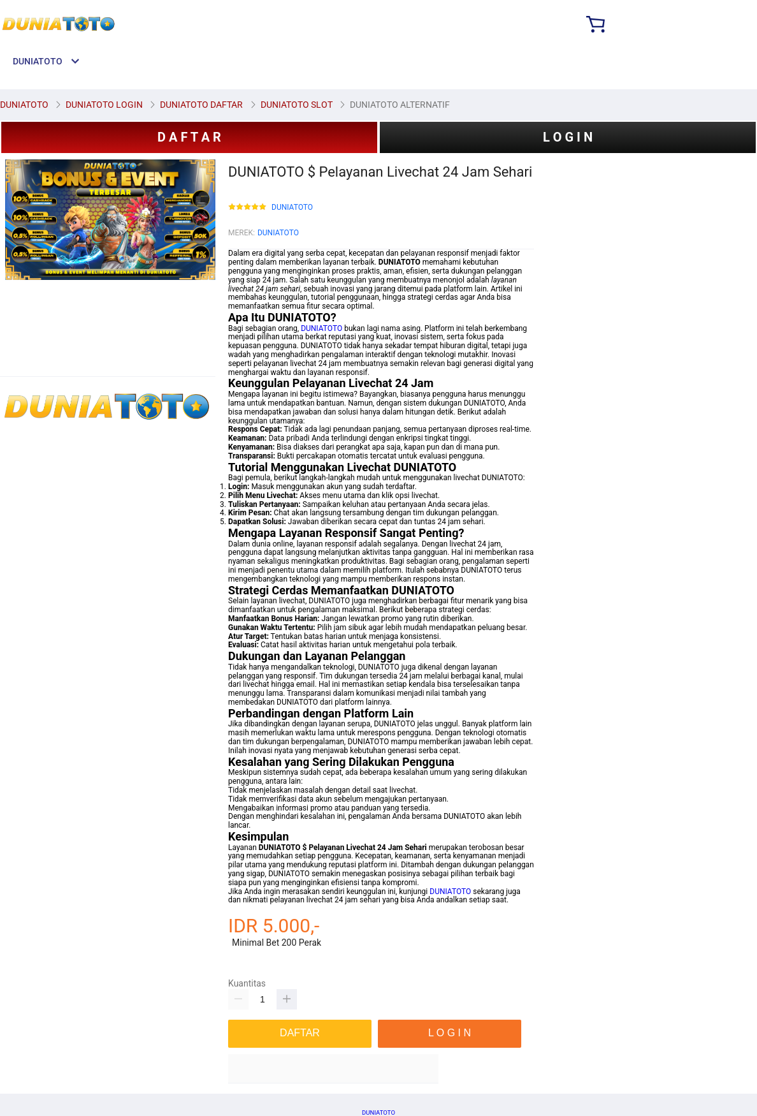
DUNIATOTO (292, 207)
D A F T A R (189, 137)
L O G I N (568, 137)
